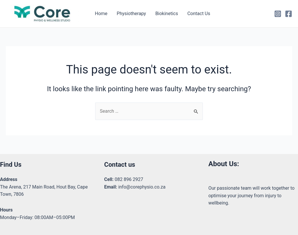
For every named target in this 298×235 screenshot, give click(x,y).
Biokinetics (166, 13)
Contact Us (198, 13)
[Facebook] (288, 13)
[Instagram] (277, 13)
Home (101, 13)
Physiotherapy (131, 13)
